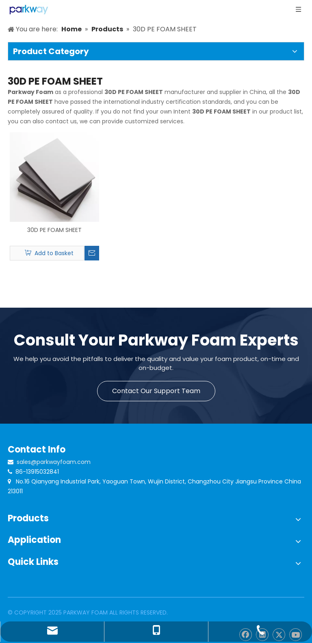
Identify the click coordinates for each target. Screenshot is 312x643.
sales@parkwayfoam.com (54, 462)
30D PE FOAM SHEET (54, 230)
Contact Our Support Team (156, 391)
